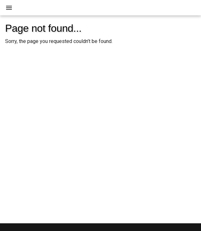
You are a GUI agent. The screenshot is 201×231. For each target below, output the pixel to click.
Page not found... (43, 28)
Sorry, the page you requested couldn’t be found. (59, 41)
